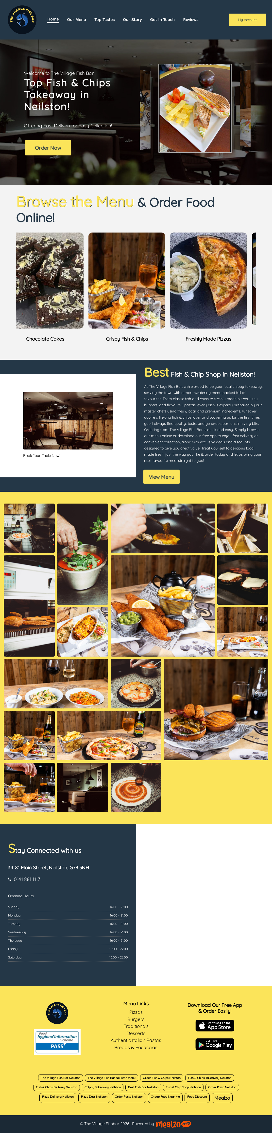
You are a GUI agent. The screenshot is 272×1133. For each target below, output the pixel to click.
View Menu (161, 476)
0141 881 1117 (27, 879)
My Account (247, 20)
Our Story (132, 19)
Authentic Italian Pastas (136, 1040)
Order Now (48, 148)
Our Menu (76, 19)
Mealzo (222, 1098)
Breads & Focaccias (135, 1047)
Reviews (190, 19)
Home (53, 19)
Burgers (135, 1019)
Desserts (136, 1033)
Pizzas (136, 1012)
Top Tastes (104, 19)
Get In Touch (162, 19)
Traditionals (136, 1026)
